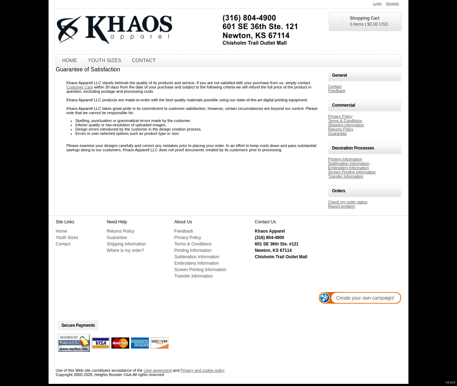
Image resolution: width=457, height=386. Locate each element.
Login (377, 3)
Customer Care (79, 87)
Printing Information (345, 159)
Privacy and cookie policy (203, 370)
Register (392, 3)
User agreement (158, 370)
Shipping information (346, 125)
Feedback (336, 90)
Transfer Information (345, 176)
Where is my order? (125, 250)
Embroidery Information (348, 168)
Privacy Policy (340, 116)
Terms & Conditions (345, 120)
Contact (144, 60)
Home (69, 60)
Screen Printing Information (352, 172)
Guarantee (337, 133)
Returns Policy (340, 129)
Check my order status (347, 202)
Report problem (341, 206)
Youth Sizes (104, 60)
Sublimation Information (349, 163)
